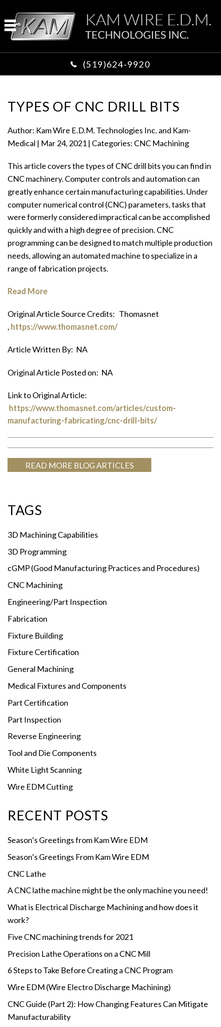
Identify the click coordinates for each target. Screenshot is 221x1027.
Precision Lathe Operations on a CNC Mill (79, 954)
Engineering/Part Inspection (57, 602)
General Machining (41, 669)
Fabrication (27, 618)
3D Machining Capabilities (53, 534)
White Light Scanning (45, 770)
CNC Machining (161, 143)
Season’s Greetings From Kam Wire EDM (78, 857)
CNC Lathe (27, 874)
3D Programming (37, 551)
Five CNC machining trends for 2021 (70, 937)
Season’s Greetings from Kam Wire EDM (78, 840)
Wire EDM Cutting (40, 786)
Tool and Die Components (52, 753)
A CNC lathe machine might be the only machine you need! (108, 890)
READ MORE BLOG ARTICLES (79, 465)
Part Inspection (34, 719)
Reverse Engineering (44, 736)
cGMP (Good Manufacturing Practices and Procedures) (104, 568)
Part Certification (38, 702)
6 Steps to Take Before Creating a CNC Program (90, 970)
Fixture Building (35, 635)
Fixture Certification (43, 652)
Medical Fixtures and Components (67, 686)
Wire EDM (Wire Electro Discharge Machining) (89, 987)
